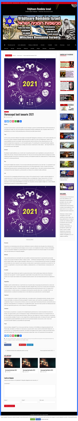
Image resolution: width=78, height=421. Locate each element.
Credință (50, 45)
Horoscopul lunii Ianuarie (47, 338)
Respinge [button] (38, 419)
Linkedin (30, 345)
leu (53, 338)
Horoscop (62, 45)
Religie (38, 48)
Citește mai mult (44, 419)
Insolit (68, 45)
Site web (42, 400)
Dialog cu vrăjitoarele (33, 45)
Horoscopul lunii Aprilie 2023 (29, 370)
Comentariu (7, 383)
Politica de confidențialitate (34, 2)
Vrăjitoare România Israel (39, 9)
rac (7, 339)
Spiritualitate (52, 48)
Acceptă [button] (32, 419)
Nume (6, 400)
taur (21, 339)
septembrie (18, 339)
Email (23, 400)
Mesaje (12, 48)
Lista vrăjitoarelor (22, 45)
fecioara (22, 338)
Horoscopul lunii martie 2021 (46, 350)
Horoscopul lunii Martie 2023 (47, 370)
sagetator (10, 339)
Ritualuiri (44, 48)
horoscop (29, 338)
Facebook (7, 345)
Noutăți (32, 48)
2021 (7, 338)
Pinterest (22, 345)
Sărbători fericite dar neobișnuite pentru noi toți (17, 350)
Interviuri (6, 48)
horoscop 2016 (34, 338)
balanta (11, 338)
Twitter (15, 345)
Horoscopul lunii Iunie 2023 (11, 370)
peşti (5, 339)
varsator (23, 339)
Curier (56, 45)
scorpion (13, 339)
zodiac (27, 339)
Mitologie (19, 48)
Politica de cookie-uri (24, 2)
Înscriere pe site (16, 2)
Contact (41, 2)
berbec (15, 338)
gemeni (25, 338)
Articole (42, 45)
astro (9, 338)
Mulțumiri (26, 48)
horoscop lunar (40, 338)
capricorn (18, 338)
